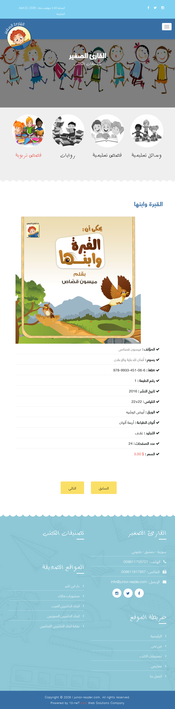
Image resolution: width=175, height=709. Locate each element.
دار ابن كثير (74, 585)
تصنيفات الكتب (153, 655)
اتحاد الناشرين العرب (68, 605)
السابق (104, 487)
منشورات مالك (71, 595)
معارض (158, 665)
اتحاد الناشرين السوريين (65, 615)
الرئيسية (158, 635)
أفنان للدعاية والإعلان (129, 359)
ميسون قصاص (130, 349)
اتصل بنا (158, 675)
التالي (72, 487)
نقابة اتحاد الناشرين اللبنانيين (62, 625)
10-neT (78, 702)
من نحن (158, 645)
